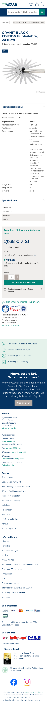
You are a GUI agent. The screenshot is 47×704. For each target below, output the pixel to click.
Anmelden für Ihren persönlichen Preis (22, 232)
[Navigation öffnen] (3, 12)
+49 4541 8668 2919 (13, 448)
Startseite (5, 22)
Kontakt (5, 524)
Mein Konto (6, 505)
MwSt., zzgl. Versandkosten (34, 692)
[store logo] (8, 4)
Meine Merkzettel (31, 4)
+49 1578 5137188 (18, 452)
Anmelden (37, 4)
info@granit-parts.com (11, 325)
